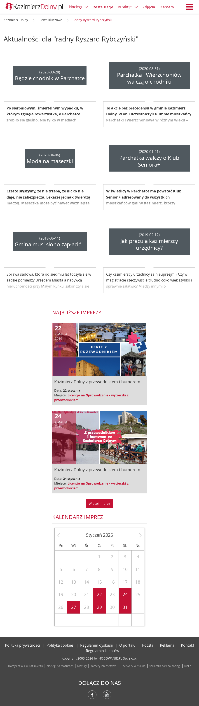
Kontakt (187, 645)
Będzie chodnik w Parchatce (50, 78)
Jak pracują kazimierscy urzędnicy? (149, 244)
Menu (189, 7)
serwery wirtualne (134, 666)
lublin (187, 666)
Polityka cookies (60, 645)
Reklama (167, 645)
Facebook (92, 694)
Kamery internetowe (103, 666)
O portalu (127, 645)
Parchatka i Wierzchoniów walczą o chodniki (149, 78)
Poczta (147, 645)
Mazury (82, 666)
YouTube (107, 694)
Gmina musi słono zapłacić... (50, 244)
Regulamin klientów (102, 650)
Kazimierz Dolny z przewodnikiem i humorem (97, 381)
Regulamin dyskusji (96, 645)
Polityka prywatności (22, 645)
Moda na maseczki (50, 161)
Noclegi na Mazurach (60, 666)
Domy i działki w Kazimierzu (25, 666)
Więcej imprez (99, 503)
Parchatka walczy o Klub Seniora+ (149, 161)
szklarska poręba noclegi (164, 666)
